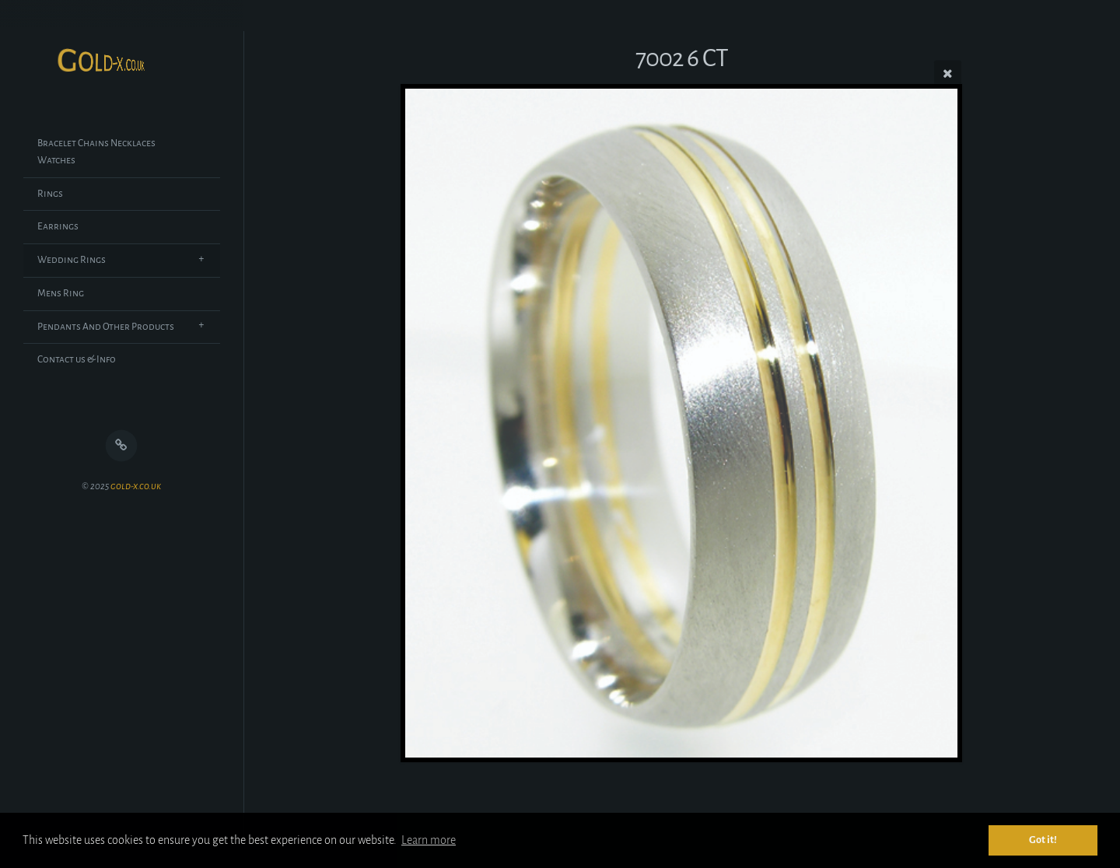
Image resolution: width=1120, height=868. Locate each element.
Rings (50, 193)
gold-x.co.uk (135, 486)
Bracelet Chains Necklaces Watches (96, 152)
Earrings (58, 226)
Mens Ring (60, 293)
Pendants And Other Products (105, 326)
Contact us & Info (76, 359)
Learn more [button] (428, 840)
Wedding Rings (71, 259)
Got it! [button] (1043, 839)
